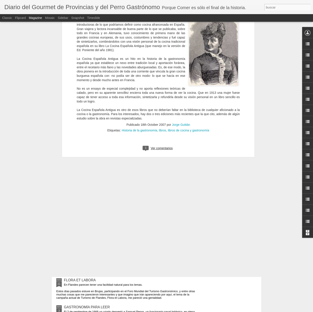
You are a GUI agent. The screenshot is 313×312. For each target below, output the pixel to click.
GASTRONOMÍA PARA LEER (87, 307)
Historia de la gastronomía (139, 35)
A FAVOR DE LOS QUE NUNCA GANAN (95, 223)
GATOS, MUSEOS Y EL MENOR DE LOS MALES (103, 256)
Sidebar (63, 18)
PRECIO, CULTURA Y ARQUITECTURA (95, 189)
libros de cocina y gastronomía (188, 35)
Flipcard (20, 18)
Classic (7, 18)
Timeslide (93, 18)
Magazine (35, 18)
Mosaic (50, 18)
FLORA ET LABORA (80, 280)
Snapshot (77, 18)
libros (162, 35)
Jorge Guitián (181, 30)
